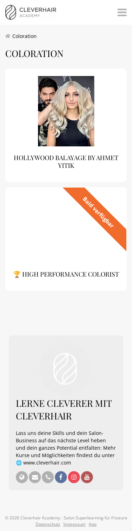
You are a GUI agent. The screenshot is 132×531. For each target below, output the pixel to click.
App (92, 524)
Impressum (74, 524)
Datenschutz (48, 524)
